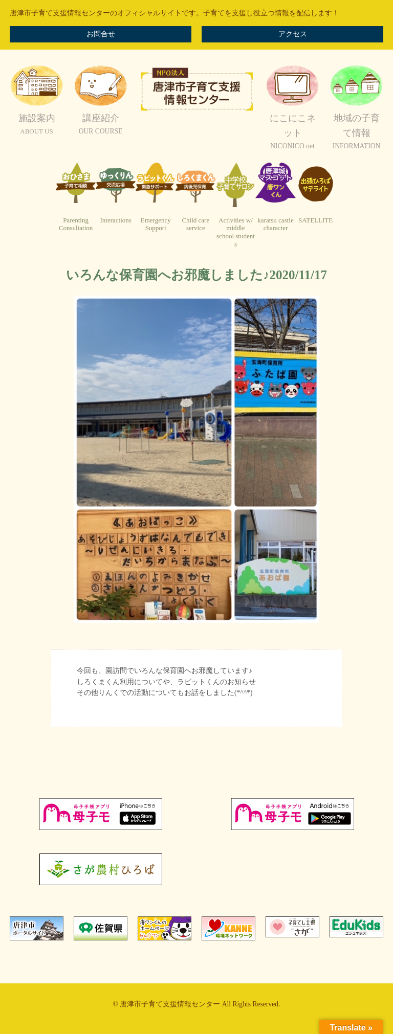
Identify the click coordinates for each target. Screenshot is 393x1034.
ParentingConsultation (76, 224)
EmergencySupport (156, 224)
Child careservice (195, 224)
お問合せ (100, 34)
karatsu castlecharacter (275, 224)
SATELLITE (315, 220)
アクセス (292, 34)
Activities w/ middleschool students (235, 232)
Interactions (115, 220)
